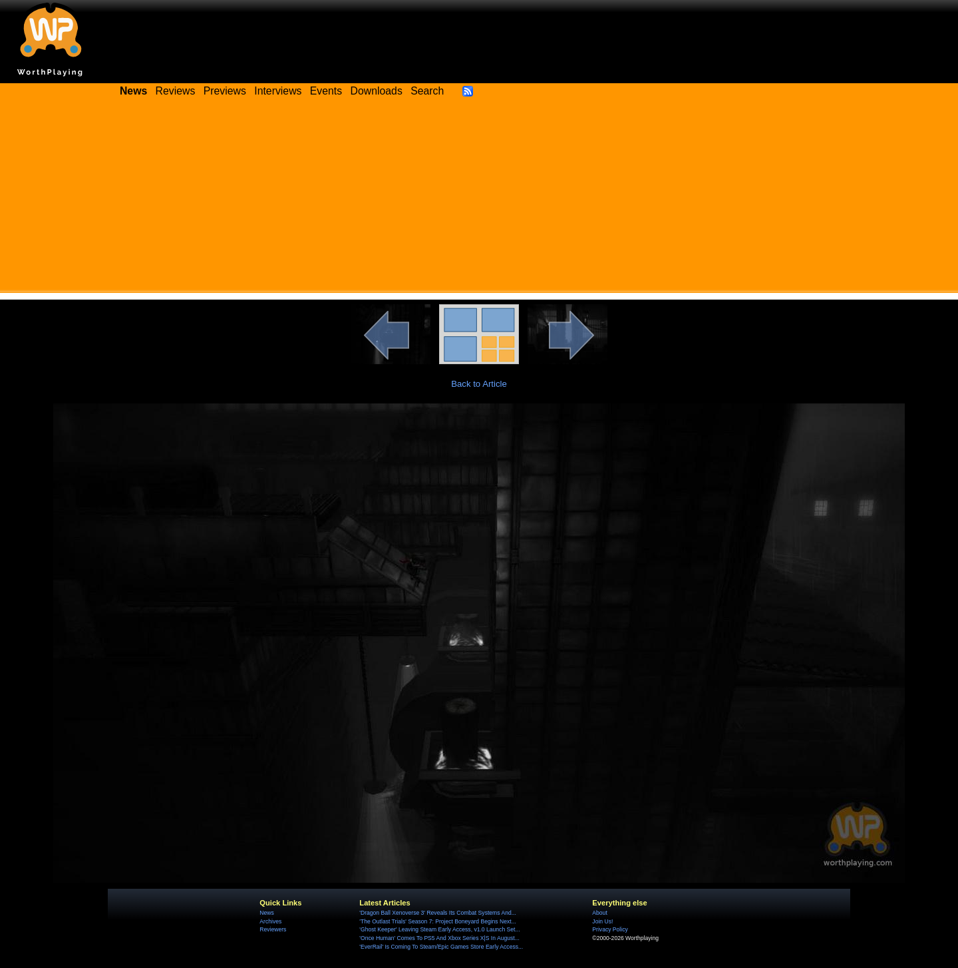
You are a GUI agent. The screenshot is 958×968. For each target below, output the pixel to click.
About (599, 912)
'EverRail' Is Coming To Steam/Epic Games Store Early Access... (441, 946)
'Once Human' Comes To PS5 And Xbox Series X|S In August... (439, 938)
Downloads (376, 91)
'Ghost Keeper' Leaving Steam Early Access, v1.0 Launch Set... (439, 929)
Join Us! (602, 921)
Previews (225, 91)
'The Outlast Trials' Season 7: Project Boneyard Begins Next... (437, 921)
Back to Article (479, 384)
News (266, 912)
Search (427, 91)
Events (326, 91)
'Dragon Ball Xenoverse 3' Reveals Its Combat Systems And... (437, 912)
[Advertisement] (479, 200)
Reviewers (272, 929)
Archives (270, 921)
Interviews (277, 91)
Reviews (176, 91)
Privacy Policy (609, 929)
